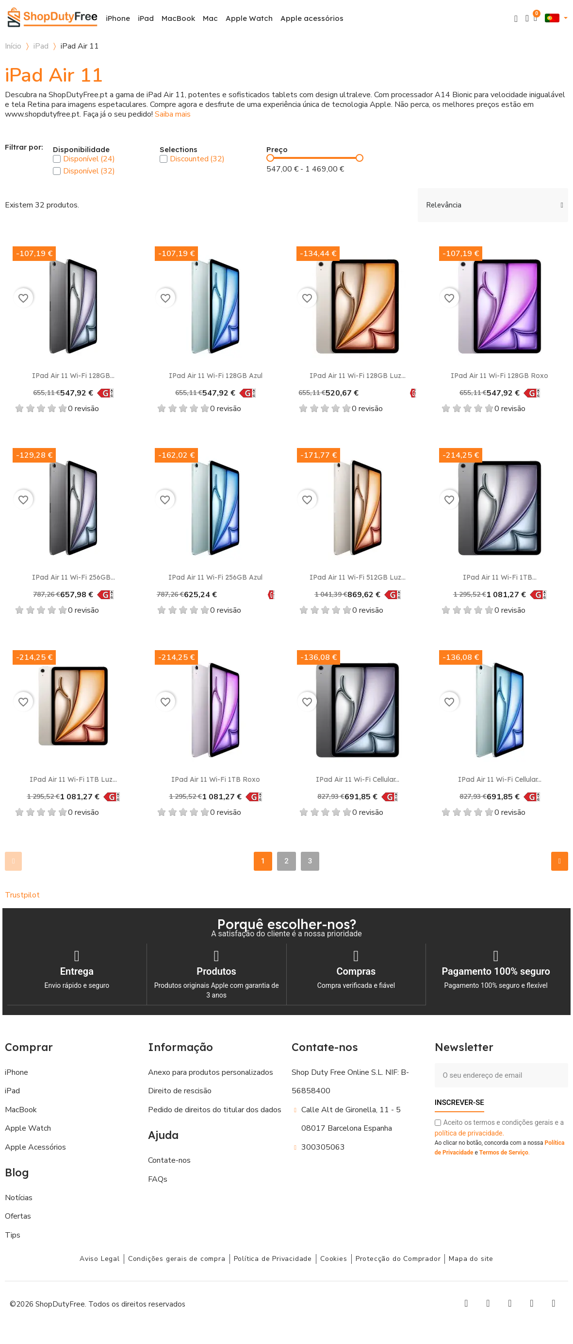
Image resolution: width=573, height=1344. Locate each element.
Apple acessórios (312, 18)
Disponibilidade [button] (81, 150)
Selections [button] (178, 150)
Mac (210, 18)
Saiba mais (173, 114)
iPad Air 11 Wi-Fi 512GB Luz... (358, 577)
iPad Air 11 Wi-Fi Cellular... (357, 779)
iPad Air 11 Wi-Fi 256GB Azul (215, 577)
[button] (516, 18)
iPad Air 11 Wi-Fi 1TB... (500, 577)
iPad (146, 18)
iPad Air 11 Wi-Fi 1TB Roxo (215, 779)
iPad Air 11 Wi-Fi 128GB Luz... (358, 375)
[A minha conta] (527, 18)
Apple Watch (249, 18)
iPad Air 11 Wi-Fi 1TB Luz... (73, 779)
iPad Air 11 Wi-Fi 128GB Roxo (499, 375)
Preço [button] (277, 150)
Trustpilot (22, 895)
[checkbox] (57, 159)
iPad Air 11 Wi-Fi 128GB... (73, 375)
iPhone (118, 18)
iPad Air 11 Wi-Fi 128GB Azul (215, 375)
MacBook (178, 18)
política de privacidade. (469, 1133)
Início (13, 46)
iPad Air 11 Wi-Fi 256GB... (73, 577)
